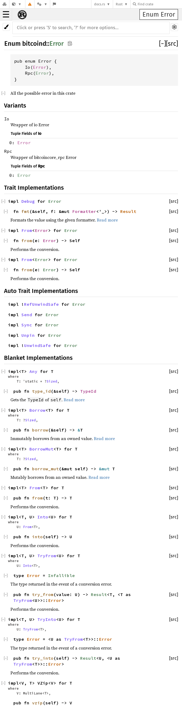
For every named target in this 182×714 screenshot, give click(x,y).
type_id (41, 391)
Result (128, 211)
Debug (28, 201)
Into (42, 517)
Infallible (61, 575)
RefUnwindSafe (41, 304)
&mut (105, 468)
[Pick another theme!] (6, 27)
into (37, 536)
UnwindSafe (37, 345)
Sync (26, 324)
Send (26, 314)
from (26, 240)
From (26, 230)
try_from (42, 594)
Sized (52, 381)
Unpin (28, 335)
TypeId (88, 391)
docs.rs (99, 4)
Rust (119, 4)
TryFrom (46, 555)
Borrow (37, 410)
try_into (42, 658)
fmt (25, 211)
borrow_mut (45, 468)
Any (33, 371)
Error (56, 43)
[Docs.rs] (4, 4)
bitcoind (34, 43)
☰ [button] (6, 14)
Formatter (84, 211)
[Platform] (42, 4)
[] (162, 43)
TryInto (46, 619)
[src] (172, 43)
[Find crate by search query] (159, 4)
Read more (107, 220)
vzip (37, 702)
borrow (40, 430)
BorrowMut (41, 449)
